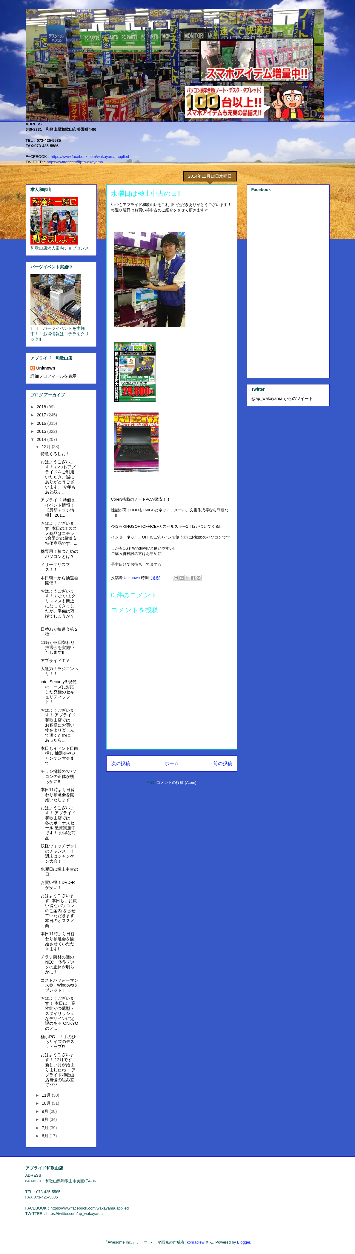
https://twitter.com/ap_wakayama (75, 162)
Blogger (243, 1242)
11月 (47, 1095)
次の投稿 (120, 763)
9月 (46, 1111)
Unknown (45, 368)
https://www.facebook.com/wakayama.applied (90, 156)
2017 (42, 415)
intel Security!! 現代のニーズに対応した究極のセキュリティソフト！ (58, 691)
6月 (46, 1135)
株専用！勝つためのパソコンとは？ (59, 554)
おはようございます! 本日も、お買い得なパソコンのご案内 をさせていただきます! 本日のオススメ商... (59, 910)
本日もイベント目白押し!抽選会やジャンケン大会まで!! (59, 756)
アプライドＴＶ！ (57, 660)
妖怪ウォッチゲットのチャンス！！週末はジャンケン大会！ (59, 853)
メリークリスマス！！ (55, 567)
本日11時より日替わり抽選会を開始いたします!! (58, 794)
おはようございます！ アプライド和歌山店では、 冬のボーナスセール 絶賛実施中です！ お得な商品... (58, 822)
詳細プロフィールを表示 (53, 376)
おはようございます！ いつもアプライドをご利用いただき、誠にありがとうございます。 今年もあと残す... (58, 476)
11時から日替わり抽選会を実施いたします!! (58, 647)
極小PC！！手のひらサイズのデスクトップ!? (58, 1041)
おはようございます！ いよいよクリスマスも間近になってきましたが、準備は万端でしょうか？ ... (58, 606)
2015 (42, 431)
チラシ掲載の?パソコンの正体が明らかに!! (58, 776)
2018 (42, 406)
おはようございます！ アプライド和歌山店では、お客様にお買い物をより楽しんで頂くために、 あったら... (58, 725)
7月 (46, 1127)
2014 (42, 439)
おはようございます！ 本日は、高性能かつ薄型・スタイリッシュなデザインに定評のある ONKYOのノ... (59, 1013)
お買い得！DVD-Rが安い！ (58, 885)
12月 (47, 446)
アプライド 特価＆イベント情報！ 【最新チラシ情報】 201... (58, 507)
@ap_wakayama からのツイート (282, 398)
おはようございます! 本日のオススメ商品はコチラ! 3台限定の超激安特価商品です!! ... (59, 533)
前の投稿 (222, 763)
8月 (46, 1119)
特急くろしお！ (55, 453)
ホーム (172, 763)
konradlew (195, 1242)
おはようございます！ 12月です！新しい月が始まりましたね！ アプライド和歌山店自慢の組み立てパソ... (58, 1069)
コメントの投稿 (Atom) (176, 782)
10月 (47, 1103)
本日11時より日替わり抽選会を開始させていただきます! (58, 941)
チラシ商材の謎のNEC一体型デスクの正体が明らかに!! (58, 964)
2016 (42, 423)
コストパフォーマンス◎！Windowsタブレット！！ (59, 985)
